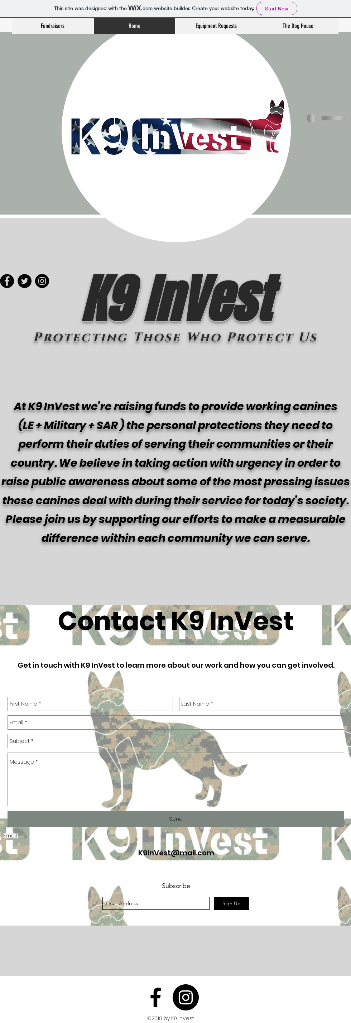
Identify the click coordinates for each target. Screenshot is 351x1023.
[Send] (176, 819)
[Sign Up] (231, 903)
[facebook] (156, 997)
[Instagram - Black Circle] (186, 997)
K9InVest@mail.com (176, 853)
